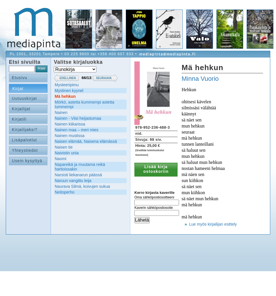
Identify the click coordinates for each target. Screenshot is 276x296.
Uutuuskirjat (24, 98)
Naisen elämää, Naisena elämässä (86, 141)
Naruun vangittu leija (73, 180)
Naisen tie (64, 147)
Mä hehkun (65, 96)
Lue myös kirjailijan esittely (213, 224)
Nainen (61, 112)
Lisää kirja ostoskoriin (156, 169)
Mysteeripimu (67, 85)
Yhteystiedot (25, 150)
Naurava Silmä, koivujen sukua (82, 186)
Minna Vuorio (200, 78)
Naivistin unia (67, 153)
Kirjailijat (21, 108)
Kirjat (18, 88)
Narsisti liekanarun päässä (78, 175)
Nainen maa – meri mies (76, 130)
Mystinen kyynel (69, 90)
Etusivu (19, 77)
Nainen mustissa (70, 135)
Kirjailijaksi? (24, 129)
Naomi (60, 158)
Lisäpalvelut (24, 140)
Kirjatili (19, 119)
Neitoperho (65, 192)
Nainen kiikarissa (70, 124)
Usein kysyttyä (27, 160)
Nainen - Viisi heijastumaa (78, 118)
